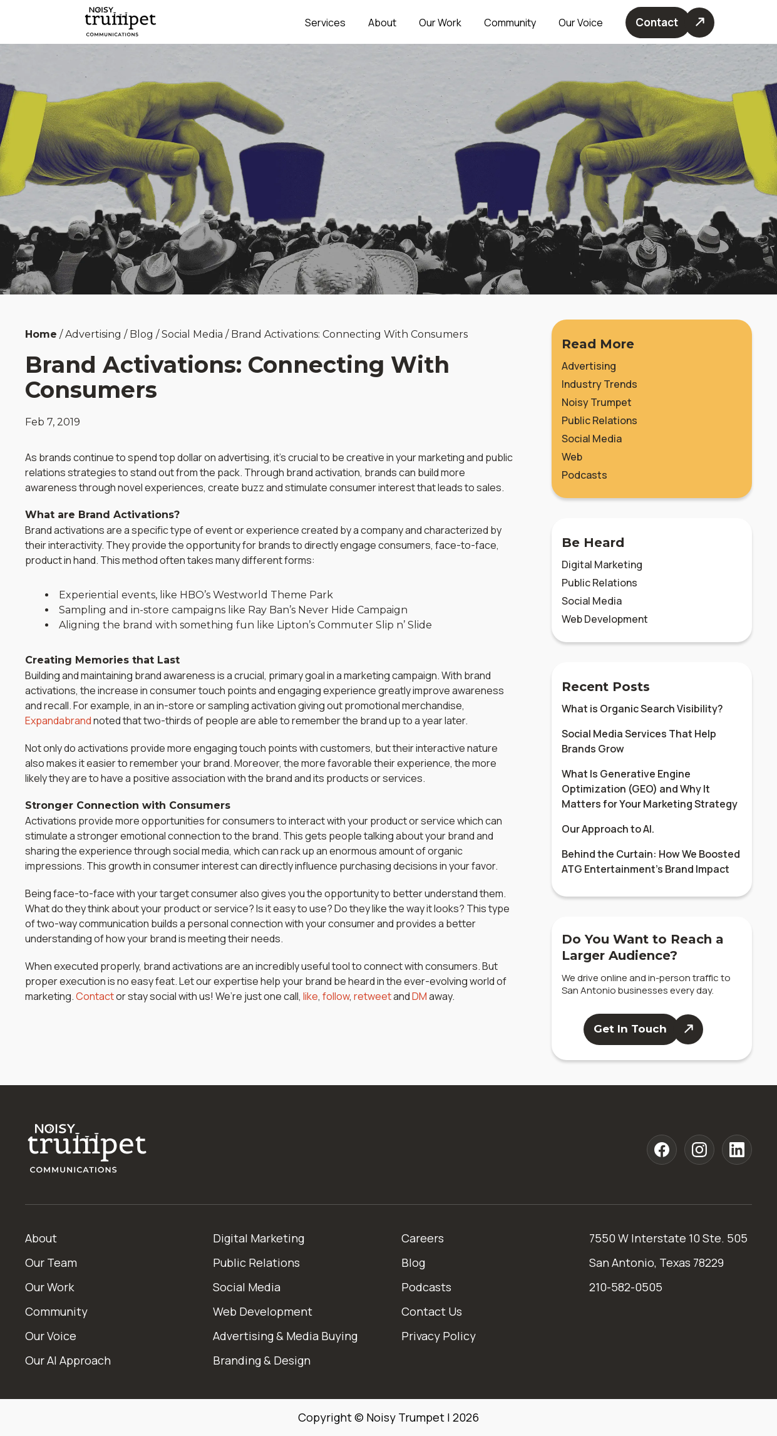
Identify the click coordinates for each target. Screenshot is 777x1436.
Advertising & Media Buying (285, 1335)
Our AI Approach (68, 1360)
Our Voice (50, 1335)
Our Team (51, 1262)
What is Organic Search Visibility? (642, 708)
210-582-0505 (625, 1286)
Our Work (440, 22)
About (41, 1238)
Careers (422, 1238)
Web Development (605, 619)
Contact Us (431, 1311)
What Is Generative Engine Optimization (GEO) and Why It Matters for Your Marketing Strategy (650, 789)
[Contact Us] (669, 22)
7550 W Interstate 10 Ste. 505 (668, 1238)
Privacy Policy (438, 1335)
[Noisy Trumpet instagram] (699, 1150)
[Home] (87, 1149)
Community (510, 22)
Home (41, 334)
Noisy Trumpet (597, 402)
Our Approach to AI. (608, 829)
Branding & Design (262, 1360)
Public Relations (599, 420)
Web (572, 457)
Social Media (592, 438)
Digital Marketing (602, 564)
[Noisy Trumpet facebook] (662, 1150)
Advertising (589, 366)
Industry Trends (599, 384)
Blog (413, 1262)
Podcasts (584, 475)
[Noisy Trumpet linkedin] (737, 1150)
